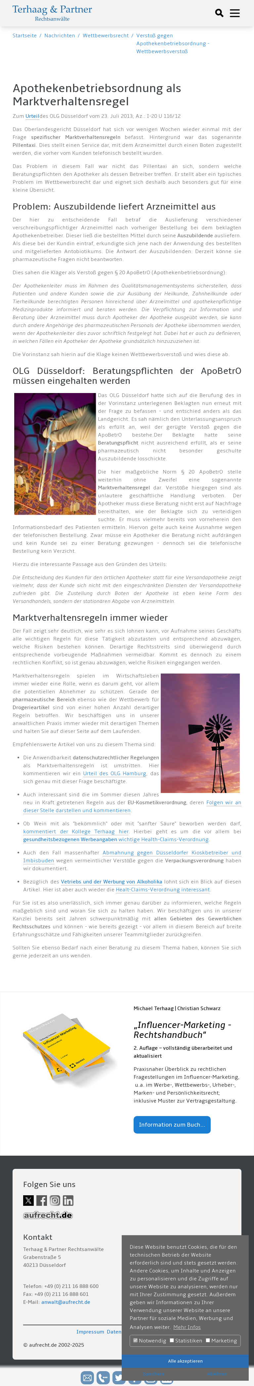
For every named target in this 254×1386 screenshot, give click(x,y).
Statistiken (186, 1340)
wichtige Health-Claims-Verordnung (116, 839)
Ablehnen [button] (217, 1374)
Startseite (25, 35)
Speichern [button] (153, 1374)
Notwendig (149, 1340)
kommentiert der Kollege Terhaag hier (75, 831)
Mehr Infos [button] (187, 1327)
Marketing (221, 1340)
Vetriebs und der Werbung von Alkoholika (111, 881)
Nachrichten (59, 35)
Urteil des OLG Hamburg (115, 773)
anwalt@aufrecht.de (65, 1302)
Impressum (90, 1332)
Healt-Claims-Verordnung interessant (163, 889)
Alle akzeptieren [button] (185, 1361)
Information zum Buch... (172, 1124)
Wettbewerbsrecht (106, 35)
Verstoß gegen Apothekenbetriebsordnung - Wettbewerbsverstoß (172, 43)
